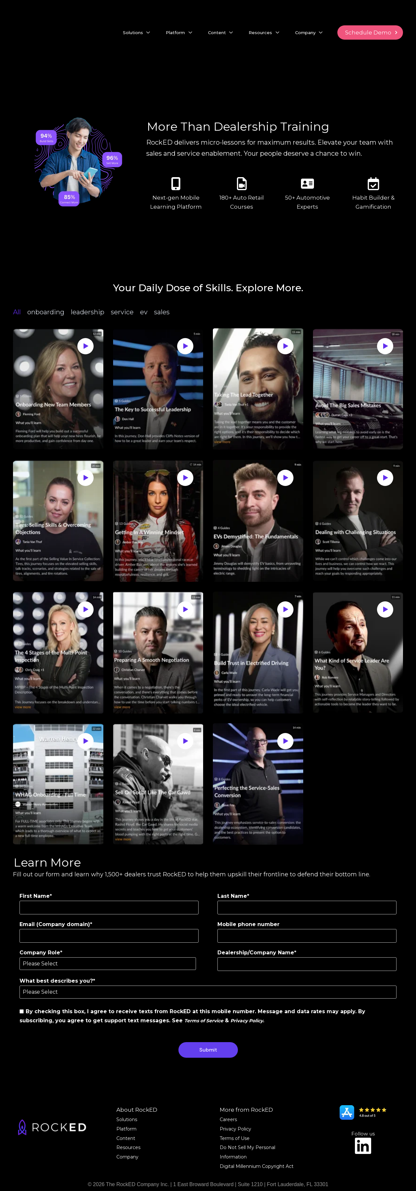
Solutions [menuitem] (126, 1102)
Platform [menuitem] (126, 1112)
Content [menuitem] (125, 1121)
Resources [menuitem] (128, 1130)
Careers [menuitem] (228, 1102)
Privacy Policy (246, 1003)
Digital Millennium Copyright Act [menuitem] (256, 1149)
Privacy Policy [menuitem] (235, 1112)
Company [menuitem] (127, 1140)
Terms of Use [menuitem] (235, 1121)
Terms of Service (203, 1003)
